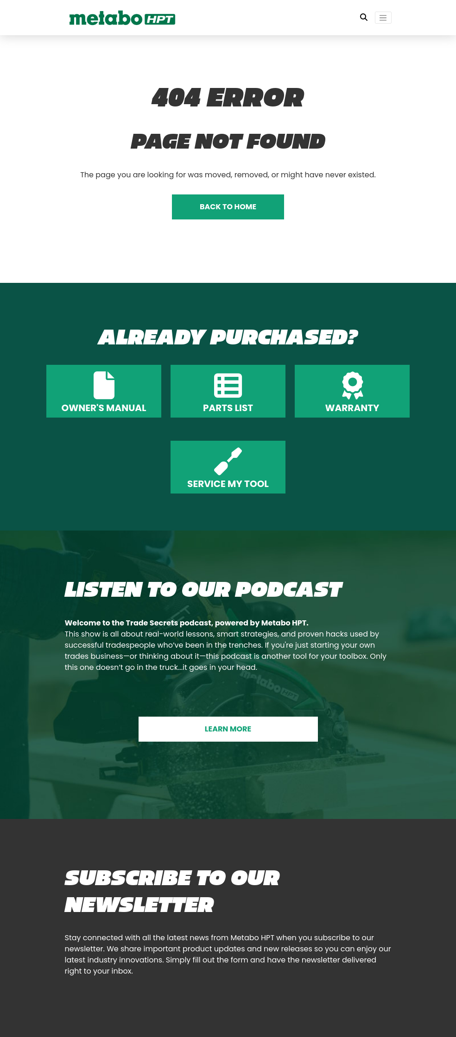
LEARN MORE (228, 729)
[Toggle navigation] (383, 18)
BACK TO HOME (228, 206)
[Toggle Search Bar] (363, 18)
